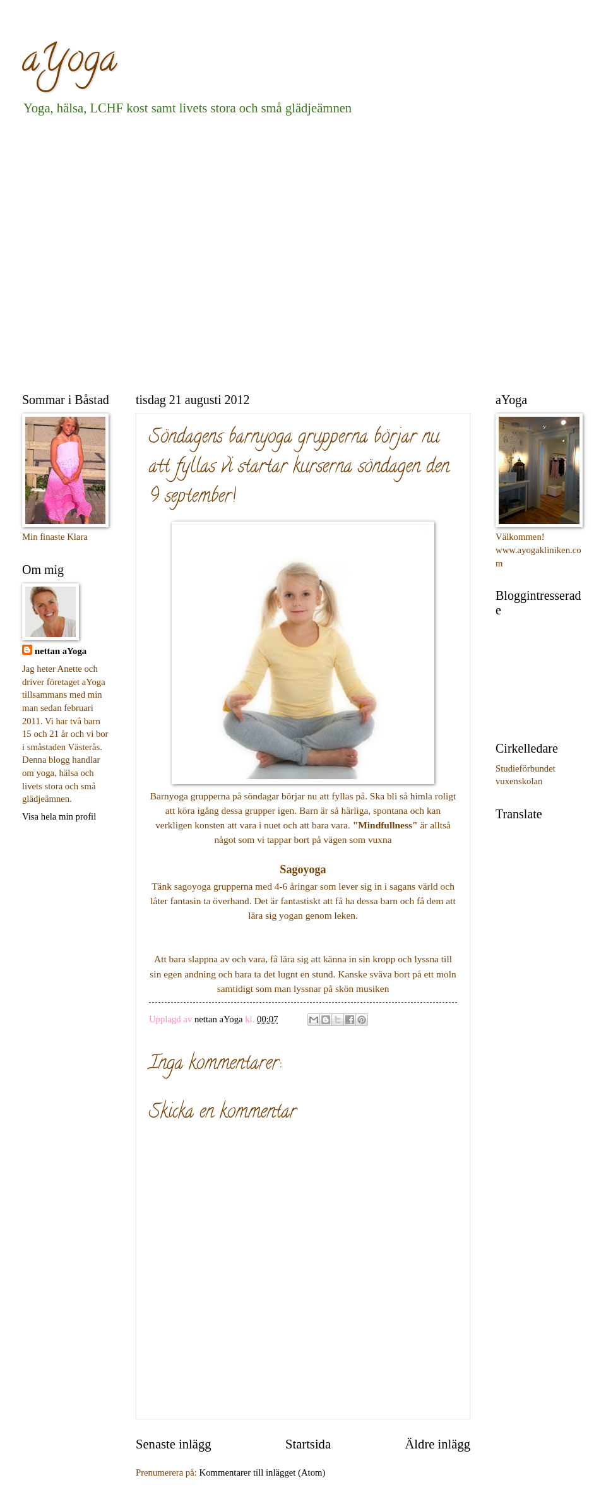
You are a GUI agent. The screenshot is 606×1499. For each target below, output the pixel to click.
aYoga (69, 62)
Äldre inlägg (437, 1444)
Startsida (308, 1444)
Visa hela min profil (59, 816)
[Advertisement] (118, 251)
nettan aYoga (60, 651)
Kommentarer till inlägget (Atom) (262, 1472)
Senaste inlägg (173, 1444)
